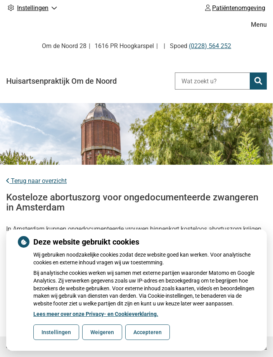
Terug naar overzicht (36, 181)
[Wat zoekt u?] (212, 81)
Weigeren (102, 332)
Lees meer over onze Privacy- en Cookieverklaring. (95, 314)
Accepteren (147, 332)
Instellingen (56, 332)
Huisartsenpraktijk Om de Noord (61, 81)
